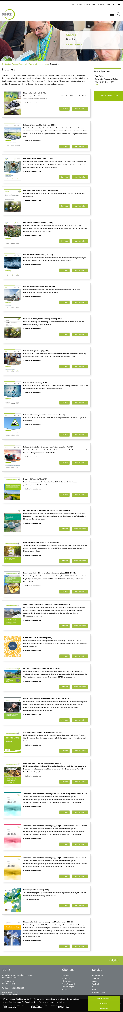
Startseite (6, 64)
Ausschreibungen (98, 992)
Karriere (65, 989)
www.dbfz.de (13, 995)
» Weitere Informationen (32, 103)
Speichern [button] (104, 1003)
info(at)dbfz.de (13, 992)
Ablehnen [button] (104, 1008)
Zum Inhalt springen (74, 44)
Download (64, 109)
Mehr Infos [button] (61, 1002)
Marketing (63, 1007)
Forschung (66, 978)
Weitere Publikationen (38, 64)
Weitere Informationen (33, 171)
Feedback (95, 984)
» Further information (31, 900)
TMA (93, 987)
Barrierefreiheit (97, 975)
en (114, 4)
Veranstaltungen (68, 987)
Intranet (94, 981)
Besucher (95, 978)
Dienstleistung (67, 981)
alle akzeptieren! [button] (104, 998)
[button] (90, 4)
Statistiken (36, 1007)
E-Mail (97, 85)
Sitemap (95, 989)
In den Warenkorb (80, 109)
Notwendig (10, 1007)
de (108, 4)
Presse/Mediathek (19, 64)
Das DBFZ (66, 975)
